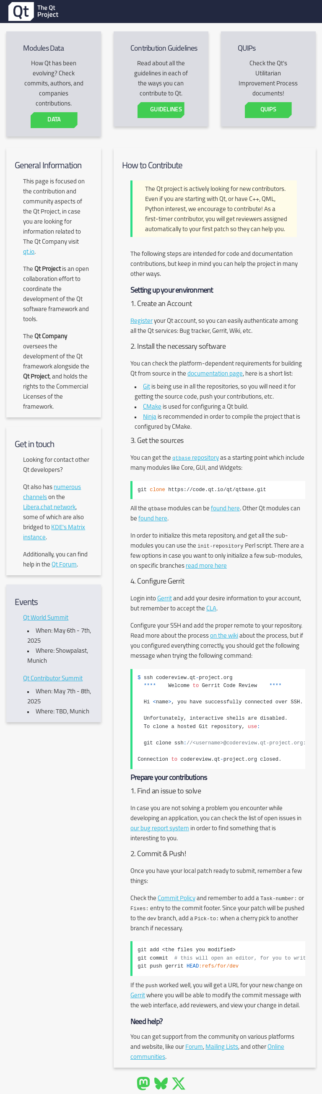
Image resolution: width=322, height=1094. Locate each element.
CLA (211, 609)
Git (146, 387)
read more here (206, 566)
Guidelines (166, 110)
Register (141, 321)
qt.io (28, 252)
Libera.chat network (49, 508)
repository (195, 458)
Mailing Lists (221, 1047)
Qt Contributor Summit (53, 679)
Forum (194, 1047)
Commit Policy (176, 899)
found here (225, 509)
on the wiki (224, 636)
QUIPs (268, 110)
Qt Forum (64, 565)
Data (53, 120)
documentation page (215, 374)
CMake (152, 407)
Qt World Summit (45, 618)
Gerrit (164, 599)
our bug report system (159, 829)
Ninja (149, 417)
